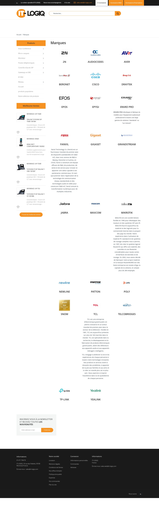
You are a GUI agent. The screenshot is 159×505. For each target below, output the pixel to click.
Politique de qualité (55, 474)
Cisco (95, 84)
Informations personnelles (79, 460)
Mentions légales (54, 464)
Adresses (73, 467)
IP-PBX (20, 77)
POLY (127, 291)
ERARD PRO (127, 106)
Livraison (52, 460)
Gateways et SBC (24, 72)
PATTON (95, 291)
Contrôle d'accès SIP (25, 67)
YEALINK (96, 399)
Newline (64, 291)
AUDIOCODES (95, 61)
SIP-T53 (37, 189)
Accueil (21, 86)
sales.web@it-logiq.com (83, 3)
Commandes (74, 464)
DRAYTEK (127, 84)
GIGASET (96, 144)
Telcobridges (127, 314)
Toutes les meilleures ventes (31, 215)
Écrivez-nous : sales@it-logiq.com (27, 469)
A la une (67, 3)
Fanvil (64, 144)
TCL (96, 314)
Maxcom (95, 212)
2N (64, 61)
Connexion (74, 456)
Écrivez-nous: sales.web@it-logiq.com (104, 466)
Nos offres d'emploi (55, 471)
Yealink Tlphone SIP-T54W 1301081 (34, 120)
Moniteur (21, 58)
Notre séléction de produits (28, 96)
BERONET (64, 84)
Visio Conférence (24, 48)
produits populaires (25, 91)
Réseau (21, 82)
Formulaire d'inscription (134, 3)
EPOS (64, 106)
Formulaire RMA (116, 3)
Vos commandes (54, 481)
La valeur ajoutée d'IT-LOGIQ (30, 3)
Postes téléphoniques (26, 63)
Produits (31, 43)
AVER (127, 61)
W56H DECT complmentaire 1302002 (35, 145)
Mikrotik (127, 212)
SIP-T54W (38, 114)
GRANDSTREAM (127, 144)
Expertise (52, 478)
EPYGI (95, 106)
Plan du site (53, 485)
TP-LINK (64, 399)
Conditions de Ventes (56, 467)
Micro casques (23, 53)
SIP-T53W (38, 164)
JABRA (64, 212)
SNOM (64, 314)
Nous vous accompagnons (52, 3)
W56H (37, 139)
